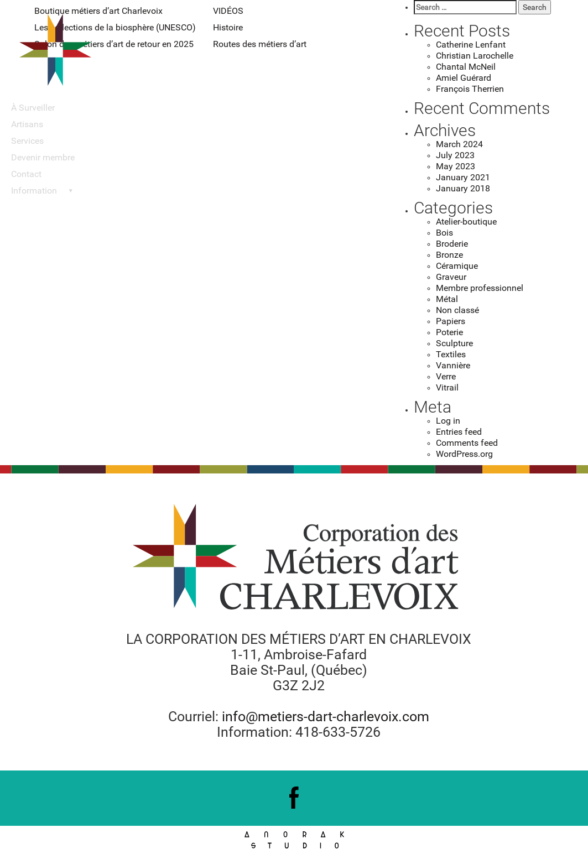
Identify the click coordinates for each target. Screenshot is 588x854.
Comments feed (467, 443)
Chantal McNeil (466, 66)
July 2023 (455, 155)
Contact (26, 174)
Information (34, 190)
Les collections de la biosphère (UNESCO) (115, 27)
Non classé (457, 310)
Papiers (450, 321)
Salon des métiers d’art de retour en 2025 (114, 44)
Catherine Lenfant (471, 44)
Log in (448, 420)
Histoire (228, 27)
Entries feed (459, 431)
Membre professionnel (479, 288)
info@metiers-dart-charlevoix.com (325, 717)
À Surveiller (33, 107)
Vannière (453, 365)
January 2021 (463, 177)
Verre (446, 376)
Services (27, 141)
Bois (444, 232)
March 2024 (459, 144)
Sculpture (454, 343)
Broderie (452, 243)
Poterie (449, 332)
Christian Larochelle (474, 55)
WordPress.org (464, 454)
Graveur (451, 277)
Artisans (27, 124)
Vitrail (447, 387)
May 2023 (455, 166)
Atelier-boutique (466, 221)
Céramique (457, 266)
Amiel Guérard (463, 77)
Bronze (449, 254)
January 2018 (463, 188)
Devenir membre (43, 157)
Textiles (451, 354)
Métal (447, 299)
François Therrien (470, 89)
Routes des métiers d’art (259, 44)
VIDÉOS (228, 11)
